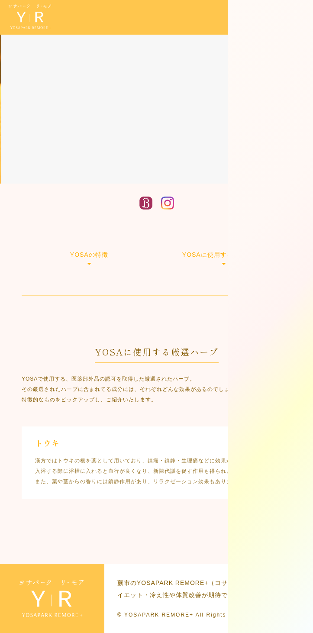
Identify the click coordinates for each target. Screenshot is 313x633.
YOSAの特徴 (89, 254)
